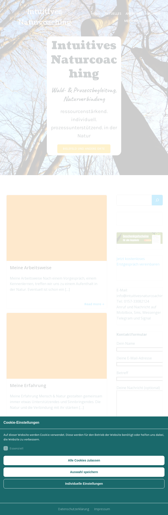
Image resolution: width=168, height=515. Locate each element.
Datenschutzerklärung (73, 509)
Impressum (102, 509)
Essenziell (13, 448)
